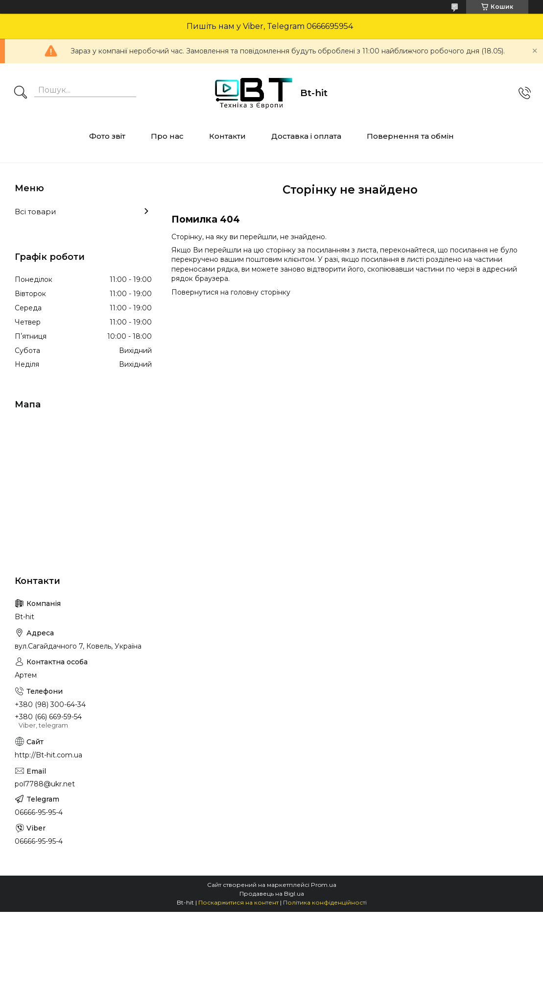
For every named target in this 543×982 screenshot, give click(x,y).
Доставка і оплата (306, 136)
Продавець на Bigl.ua (271, 893)
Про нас (167, 136)
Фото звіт (107, 136)
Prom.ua (323, 884)
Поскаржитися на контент (238, 902)
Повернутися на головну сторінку (230, 292)
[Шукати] (20, 93)
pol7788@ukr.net (45, 784)
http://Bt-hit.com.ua (48, 755)
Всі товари (35, 211)
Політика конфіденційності (325, 902)
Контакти (227, 136)
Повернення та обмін (410, 136)
